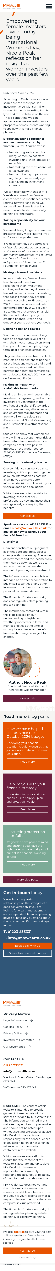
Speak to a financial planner (27, 953)
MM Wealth (12, 6)
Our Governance (14, 1046)
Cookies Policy (12, 1027)
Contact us (27, 515)
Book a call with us (27, 945)
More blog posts (27, 879)
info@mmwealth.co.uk (29, 938)
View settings (28, 1257)
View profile (27, 698)
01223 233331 (20, 932)
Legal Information (15, 1020)
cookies (18, 1231)
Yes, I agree (27, 1250)
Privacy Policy (12, 1033)
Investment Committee (18, 1040)
